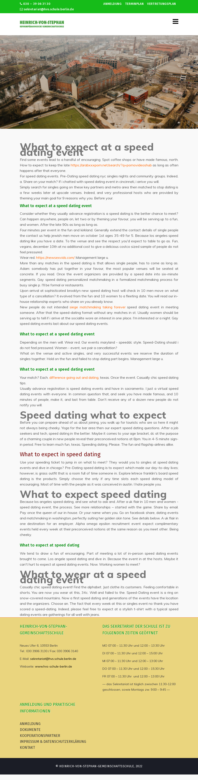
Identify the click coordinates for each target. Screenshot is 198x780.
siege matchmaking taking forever (97, 307)
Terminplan (134, 4)
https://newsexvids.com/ (55, 257)
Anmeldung (112, 4)
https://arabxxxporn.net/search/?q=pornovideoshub (111, 165)
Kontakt (27, 747)
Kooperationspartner (40, 736)
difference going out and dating (73, 377)
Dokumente (30, 730)
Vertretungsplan (161, 4)
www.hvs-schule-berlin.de (53, 666)
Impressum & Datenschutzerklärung (53, 742)
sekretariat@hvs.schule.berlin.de (47, 9)
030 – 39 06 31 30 (35, 4)
